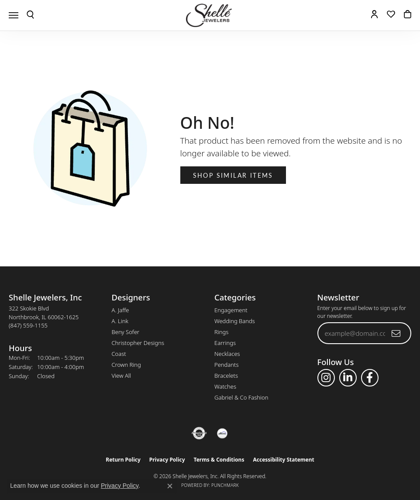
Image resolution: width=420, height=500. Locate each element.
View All (121, 375)
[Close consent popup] (169, 486)
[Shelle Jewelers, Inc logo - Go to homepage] (210, 15)
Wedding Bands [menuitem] (234, 321)
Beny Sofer (126, 332)
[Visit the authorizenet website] (199, 433)
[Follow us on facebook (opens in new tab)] (370, 377)
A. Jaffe (120, 310)
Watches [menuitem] (225, 386)
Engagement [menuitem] (231, 310)
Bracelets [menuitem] (226, 375)
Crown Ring (126, 365)
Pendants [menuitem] (226, 365)
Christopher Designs (138, 343)
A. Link (120, 321)
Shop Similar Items (233, 175)
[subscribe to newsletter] (396, 333)
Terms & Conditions (219, 459)
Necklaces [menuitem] (227, 354)
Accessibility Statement (283, 459)
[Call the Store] (28, 325)
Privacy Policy (167, 459)
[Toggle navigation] (13, 15)
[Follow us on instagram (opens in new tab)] (326, 377)
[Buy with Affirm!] (222, 433)
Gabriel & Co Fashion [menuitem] (241, 397)
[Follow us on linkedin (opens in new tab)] (348, 377)
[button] (30, 15)
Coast (119, 354)
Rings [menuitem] (221, 332)
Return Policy (123, 459)
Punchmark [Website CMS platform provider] (225, 485)
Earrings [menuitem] (225, 343)
